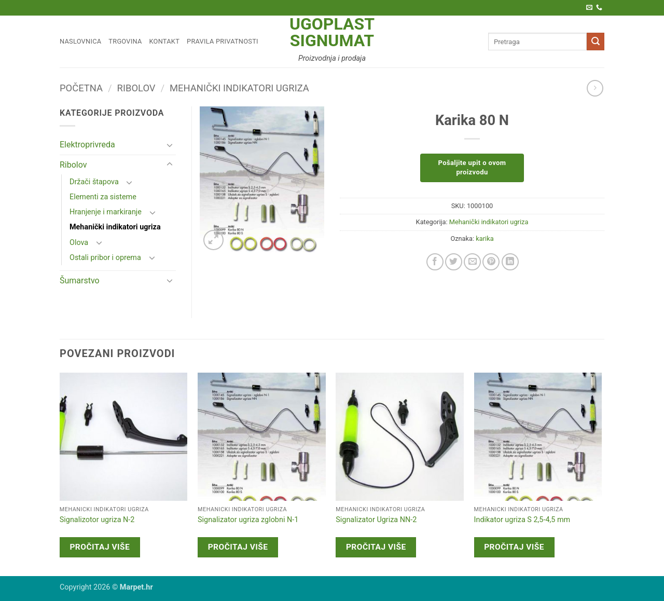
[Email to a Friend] (472, 261)
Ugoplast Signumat (332, 32)
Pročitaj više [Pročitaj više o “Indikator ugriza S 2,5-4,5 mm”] (514, 547)
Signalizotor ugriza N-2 (97, 519)
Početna (81, 88)
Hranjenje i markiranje (106, 212)
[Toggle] (169, 145)
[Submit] (595, 41)
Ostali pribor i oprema (105, 257)
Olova (79, 242)
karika (484, 238)
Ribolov (136, 88)
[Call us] (599, 7)
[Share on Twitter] (453, 261)
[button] (213, 240)
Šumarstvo (80, 280)
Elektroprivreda (87, 144)
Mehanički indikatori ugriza (239, 88)
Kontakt (164, 41)
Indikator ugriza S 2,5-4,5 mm (522, 519)
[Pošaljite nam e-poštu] (589, 7)
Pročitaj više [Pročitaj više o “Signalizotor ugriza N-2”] (100, 547)
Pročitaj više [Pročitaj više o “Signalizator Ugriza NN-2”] (376, 547)
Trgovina (125, 41)
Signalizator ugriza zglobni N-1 (248, 519)
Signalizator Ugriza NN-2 (376, 519)
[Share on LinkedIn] (510, 261)
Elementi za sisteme (103, 197)
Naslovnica (80, 41)
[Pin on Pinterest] (491, 261)
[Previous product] (595, 88)
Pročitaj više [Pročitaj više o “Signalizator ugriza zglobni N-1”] (238, 547)
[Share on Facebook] (435, 261)
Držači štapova (94, 181)
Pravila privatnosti (222, 41)
